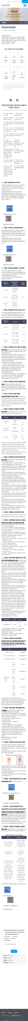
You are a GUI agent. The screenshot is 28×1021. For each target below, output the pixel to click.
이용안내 (10, 1012)
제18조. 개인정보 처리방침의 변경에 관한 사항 (19, 167)
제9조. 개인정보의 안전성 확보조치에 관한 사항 (9, 135)
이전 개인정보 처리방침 (7, 909)
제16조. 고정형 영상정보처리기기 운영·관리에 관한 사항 (19, 162)
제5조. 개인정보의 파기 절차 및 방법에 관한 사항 (9, 123)
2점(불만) (13, 938)
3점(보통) (7, 938)
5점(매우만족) (7, 936)
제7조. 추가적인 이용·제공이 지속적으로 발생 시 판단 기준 (9, 129)
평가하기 (14, 951)
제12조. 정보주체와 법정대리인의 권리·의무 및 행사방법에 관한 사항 (19, 143)
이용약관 (16, 1012)
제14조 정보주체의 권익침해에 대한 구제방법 (19, 151)
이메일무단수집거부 (16, 1015)
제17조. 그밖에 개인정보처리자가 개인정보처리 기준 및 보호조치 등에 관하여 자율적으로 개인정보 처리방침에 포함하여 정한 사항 (8, 171)
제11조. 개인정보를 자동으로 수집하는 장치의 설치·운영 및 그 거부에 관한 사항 (8, 143)
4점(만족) (15, 936)
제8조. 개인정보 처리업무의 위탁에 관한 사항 (19, 129)
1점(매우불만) (7, 940)
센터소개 (3, 1012)
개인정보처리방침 (5, 1015)
